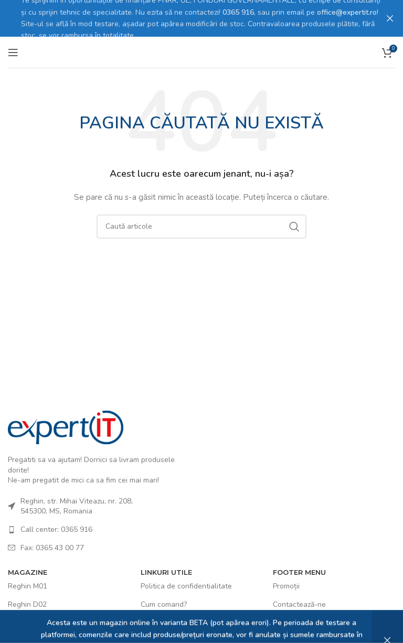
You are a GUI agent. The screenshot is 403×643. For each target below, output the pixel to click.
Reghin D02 (27, 603)
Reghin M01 (27, 585)
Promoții (286, 585)
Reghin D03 (27, 621)
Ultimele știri (294, 621)
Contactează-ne (299, 603)
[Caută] (201, 225)
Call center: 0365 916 (56, 528)
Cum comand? (164, 603)
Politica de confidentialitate (186, 585)
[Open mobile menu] (13, 50)
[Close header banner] (390, 18)
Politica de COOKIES (174, 621)
